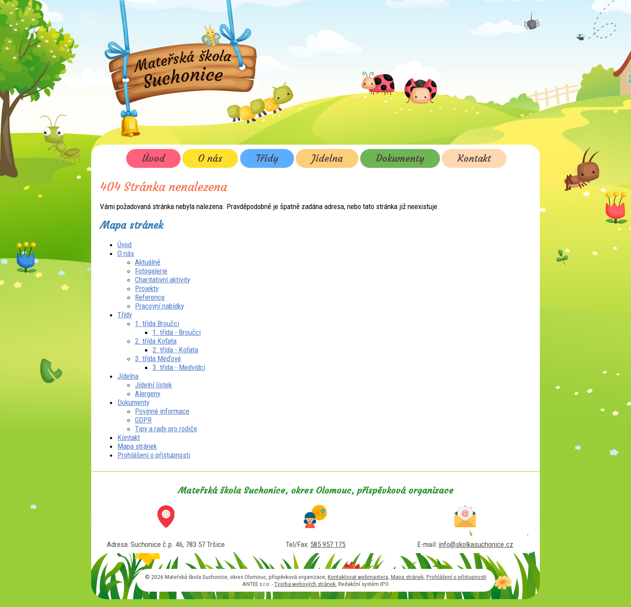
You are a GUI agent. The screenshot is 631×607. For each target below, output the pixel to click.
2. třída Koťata (156, 341)
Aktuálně (147, 262)
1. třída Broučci (157, 323)
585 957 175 (327, 544)
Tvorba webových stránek (305, 583)
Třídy (267, 158)
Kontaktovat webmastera (358, 576)
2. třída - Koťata (175, 349)
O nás (210, 158)
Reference (150, 297)
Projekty (147, 288)
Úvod (153, 158)
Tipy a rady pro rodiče (166, 428)
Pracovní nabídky (159, 306)
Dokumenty (400, 158)
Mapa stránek (137, 446)
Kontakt (474, 158)
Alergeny (147, 393)
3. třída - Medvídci (178, 367)
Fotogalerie (151, 270)
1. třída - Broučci (176, 332)
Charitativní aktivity (162, 279)
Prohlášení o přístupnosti (153, 455)
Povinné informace (162, 411)
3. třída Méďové (158, 358)
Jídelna (327, 158)
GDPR (143, 419)
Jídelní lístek (153, 384)
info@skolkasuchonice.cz (476, 544)
